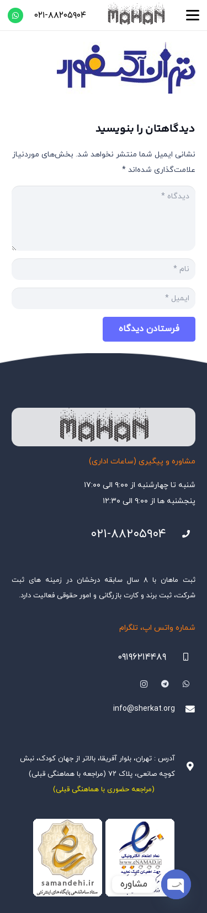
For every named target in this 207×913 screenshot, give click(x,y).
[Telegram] (164, 684)
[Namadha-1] (103, 858)
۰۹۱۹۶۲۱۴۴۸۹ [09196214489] (142, 657)
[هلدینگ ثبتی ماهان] (136, 15)
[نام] (103, 269)
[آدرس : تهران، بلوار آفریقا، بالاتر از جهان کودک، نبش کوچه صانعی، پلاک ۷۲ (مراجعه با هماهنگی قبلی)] (185, 766)
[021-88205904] (180, 534)
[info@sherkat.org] (185, 709)
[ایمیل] (103, 298)
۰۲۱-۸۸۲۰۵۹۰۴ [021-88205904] (128, 534)
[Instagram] (143, 684)
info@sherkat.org (144, 709)
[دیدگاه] (103, 218)
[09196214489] (180, 657)
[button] (192, 15)
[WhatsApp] (15, 15)
